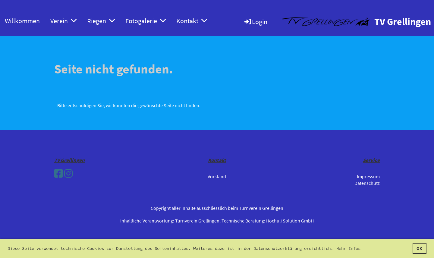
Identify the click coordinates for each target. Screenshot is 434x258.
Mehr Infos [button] (348, 248)
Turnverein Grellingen (197, 221)
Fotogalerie (145, 21)
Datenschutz (367, 183)
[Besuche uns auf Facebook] (58, 174)
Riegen (101, 21)
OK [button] (419, 248)
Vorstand (217, 176)
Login (255, 21)
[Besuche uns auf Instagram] (68, 174)
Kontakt (191, 21)
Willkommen (22, 21)
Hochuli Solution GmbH (290, 221)
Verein (63, 21)
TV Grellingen (402, 22)
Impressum (368, 176)
